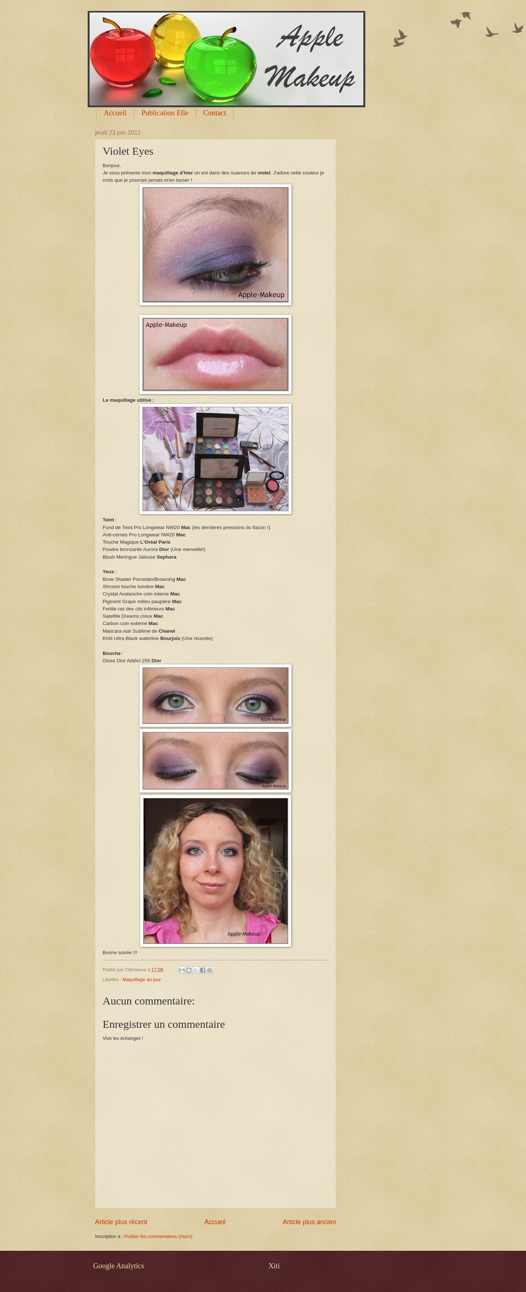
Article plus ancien (309, 1222)
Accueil (115, 113)
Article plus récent (121, 1222)
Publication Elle (164, 113)
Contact (214, 113)
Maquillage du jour (141, 979)
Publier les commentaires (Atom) (158, 1236)
